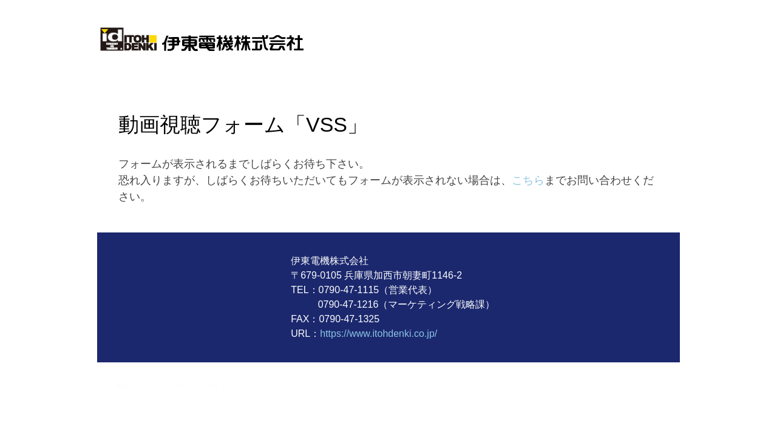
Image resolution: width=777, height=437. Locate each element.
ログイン (648, 394)
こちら (528, 180)
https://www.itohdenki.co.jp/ (378, 333)
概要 (122, 385)
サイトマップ (226, 385)
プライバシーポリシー (167, 385)
